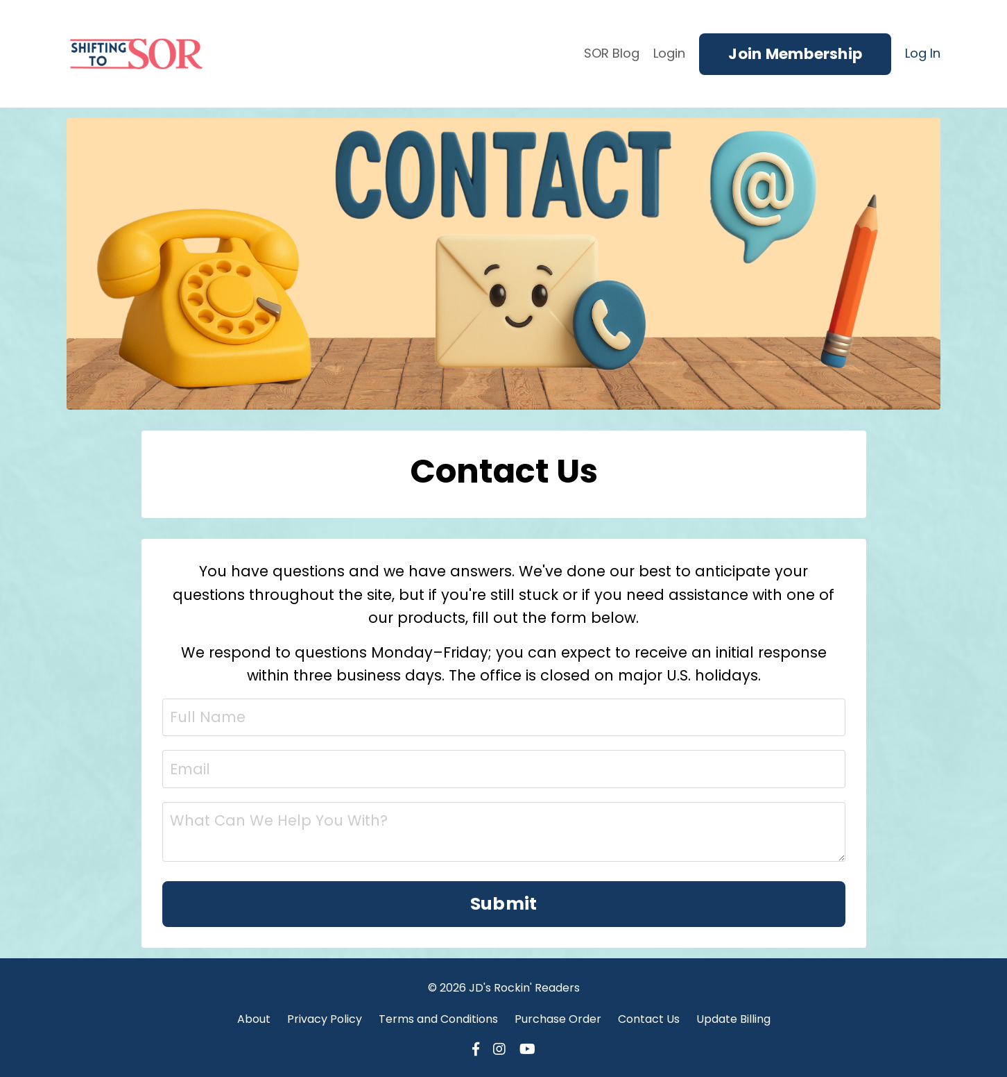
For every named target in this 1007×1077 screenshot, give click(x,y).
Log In (922, 53)
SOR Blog (611, 53)
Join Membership (795, 54)
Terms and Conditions (438, 1019)
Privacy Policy (324, 1019)
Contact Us (649, 1019)
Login (669, 53)
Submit (503, 904)
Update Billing (733, 1019)
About (253, 1019)
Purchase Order (558, 1019)
